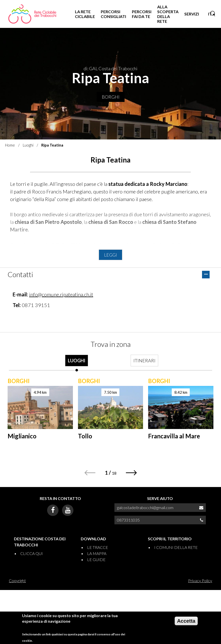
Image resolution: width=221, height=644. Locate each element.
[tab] (77, 363)
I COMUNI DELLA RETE (176, 547)
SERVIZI (191, 13)
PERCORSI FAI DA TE (141, 14)
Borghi (110, 97)
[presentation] (77, 363)
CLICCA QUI (31, 553)
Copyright (17, 580)
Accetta (186, 621)
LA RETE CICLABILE (85, 14)
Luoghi (28, 145)
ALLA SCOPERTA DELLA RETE (167, 14)
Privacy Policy (200, 580)
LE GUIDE (96, 559)
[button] (131, 472)
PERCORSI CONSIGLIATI (113, 14)
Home (10, 145)
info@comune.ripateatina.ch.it (61, 294)
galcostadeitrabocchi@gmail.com (145, 507)
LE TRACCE (97, 547)
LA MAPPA (96, 553)
